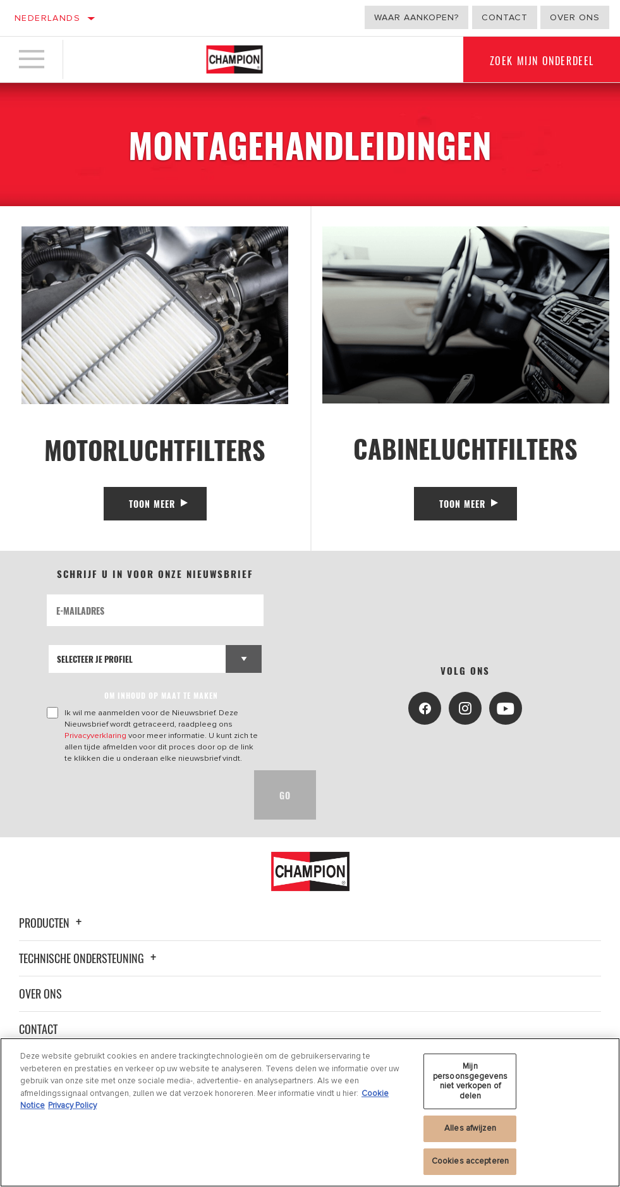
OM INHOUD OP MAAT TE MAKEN (161, 695)
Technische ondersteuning (89, 958)
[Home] (234, 59)
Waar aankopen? (416, 17)
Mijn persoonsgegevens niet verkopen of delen (470, 1086)
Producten (52, 922)
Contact (505, 17)
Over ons (575, 17)
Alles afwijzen (470, 1133)
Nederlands (47, 18)
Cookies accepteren (470, 1166)
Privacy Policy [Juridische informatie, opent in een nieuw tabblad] (72, 1110)
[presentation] (143, 795)
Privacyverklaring (95, 735)
